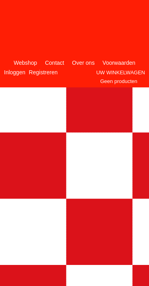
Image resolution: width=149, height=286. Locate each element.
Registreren (43, 72)
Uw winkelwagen (120, 72)
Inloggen (14, 72)
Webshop (25, 63)
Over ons (83, 63)
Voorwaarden (119, 63)
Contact (54, 63)
